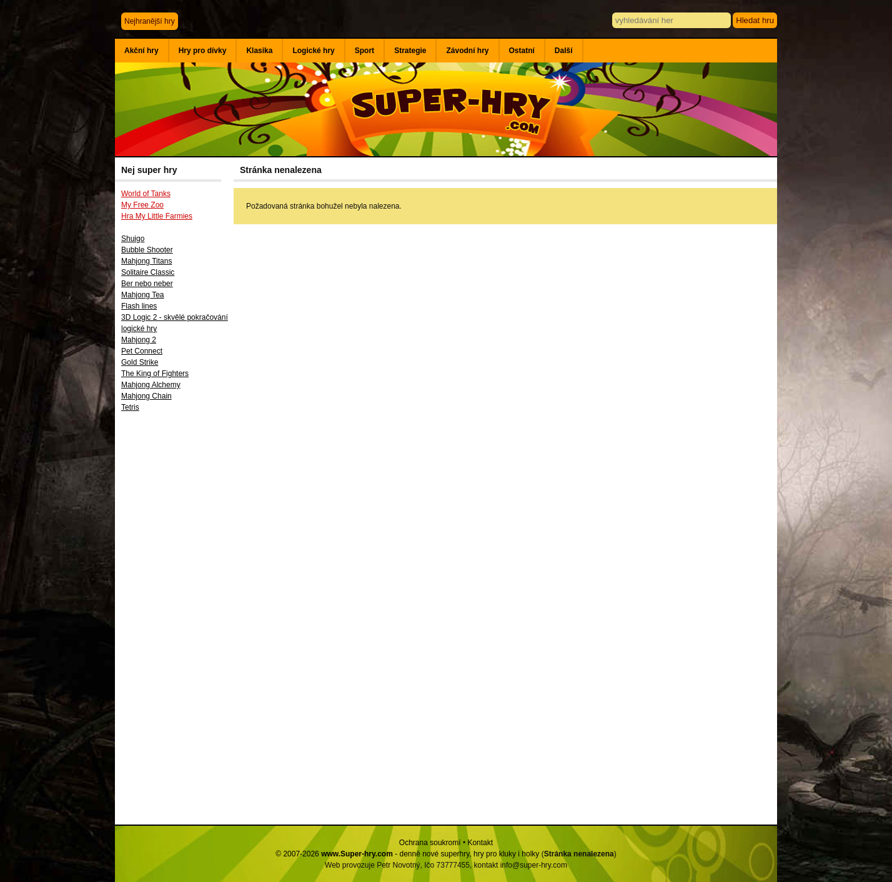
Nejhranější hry (149, 21)
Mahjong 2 (138, 339)
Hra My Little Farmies (156, 216)
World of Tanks (146, 193)
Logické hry (313, 50)
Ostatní (522, 50)
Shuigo (132, 238)
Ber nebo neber (147, 283)
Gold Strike (139, 362)
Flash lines (139, 306)
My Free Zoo (142, 205)
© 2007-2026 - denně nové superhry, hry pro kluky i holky (407, 854)
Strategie (410, 50)
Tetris (130, 407)
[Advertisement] (174, 622)
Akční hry (141, 50)
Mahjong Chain (146, 396)
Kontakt (480, 842)
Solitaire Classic (147, 272)
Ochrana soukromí (430, 842)
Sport (364, 50)
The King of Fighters (155, 373)
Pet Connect (141, 351)
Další (564, 50)
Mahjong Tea (142, 294)
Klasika (259, 50)
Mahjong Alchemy (151, 384)
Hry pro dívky (203, 50)
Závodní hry (467, 50)
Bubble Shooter (147, 249)
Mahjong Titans (146, 261)
